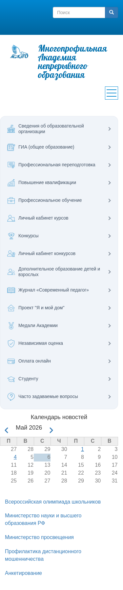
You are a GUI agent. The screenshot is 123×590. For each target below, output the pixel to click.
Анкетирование (23, 573)
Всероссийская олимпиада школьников (53, 502)
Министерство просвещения (39, 537)
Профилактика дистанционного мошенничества (43, 555)
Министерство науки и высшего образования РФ (43, 519)
